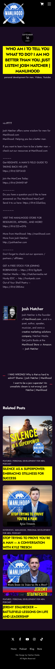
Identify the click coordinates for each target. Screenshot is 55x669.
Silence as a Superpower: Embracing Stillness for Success (24, 473)
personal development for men (19, 77)
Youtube (47, 77)
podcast (7, 463)
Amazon (47, 344)
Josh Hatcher (32, 309)
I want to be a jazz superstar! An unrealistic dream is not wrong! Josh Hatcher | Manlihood (28, 386)
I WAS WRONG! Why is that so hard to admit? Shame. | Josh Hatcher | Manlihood (30, 376)
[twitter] (13, 639)
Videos (38, 77)
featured (7, 460)
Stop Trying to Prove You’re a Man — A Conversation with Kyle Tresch (26, 542)
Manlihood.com (33, 319)
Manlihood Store (30, 344)
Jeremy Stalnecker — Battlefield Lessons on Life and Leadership (25, 612)
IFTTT (9, 123)
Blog (32, 649)
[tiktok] (42, 639)
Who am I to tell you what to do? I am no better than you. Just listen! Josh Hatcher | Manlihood (27, 60)
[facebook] (20, 639)
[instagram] (34, 639)
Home (14, 649)
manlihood (20, 530)
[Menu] (49, 4)
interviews (8, 530)
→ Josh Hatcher (30, 348)
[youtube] (27, 639)
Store (39, 649)
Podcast (23, 649)
